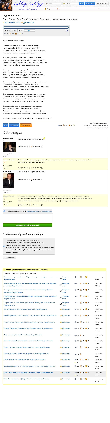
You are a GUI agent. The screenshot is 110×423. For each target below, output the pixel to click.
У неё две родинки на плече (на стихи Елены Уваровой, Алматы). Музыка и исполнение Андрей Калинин (28, 291)
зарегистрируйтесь (33, 211)
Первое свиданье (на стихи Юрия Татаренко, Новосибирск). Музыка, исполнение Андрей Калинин (30, 297)
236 (78, 359)
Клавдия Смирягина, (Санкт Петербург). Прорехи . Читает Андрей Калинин (28, 328)
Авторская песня (65, 278)
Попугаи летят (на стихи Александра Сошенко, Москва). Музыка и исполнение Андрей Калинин (29, 304)
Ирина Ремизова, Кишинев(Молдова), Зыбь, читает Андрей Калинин (26, 379)
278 (7, 33)
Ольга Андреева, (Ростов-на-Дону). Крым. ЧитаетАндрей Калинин (25, 309)
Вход (81, 3)
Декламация (28, 23)
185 (78, 315)
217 (78, 322)
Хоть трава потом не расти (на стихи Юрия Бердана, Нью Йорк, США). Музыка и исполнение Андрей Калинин (30, 285)
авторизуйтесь (47, 211)
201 (78, 290)
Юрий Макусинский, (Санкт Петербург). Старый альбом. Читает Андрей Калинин (30, 315)
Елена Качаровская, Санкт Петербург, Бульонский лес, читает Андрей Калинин (29, 366)
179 (78, 277)
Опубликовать (9, 257)
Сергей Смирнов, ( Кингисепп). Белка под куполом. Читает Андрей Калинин (28, 341)
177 (78, 354)
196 (78, 296)
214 (78, 341)
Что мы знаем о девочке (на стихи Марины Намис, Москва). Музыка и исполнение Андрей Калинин (30, 278)
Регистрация (90, 3)
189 (78, 335)
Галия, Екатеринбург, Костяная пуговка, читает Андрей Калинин (24, 359)
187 (78, 328)
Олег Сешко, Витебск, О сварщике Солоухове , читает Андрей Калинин (28, 372)
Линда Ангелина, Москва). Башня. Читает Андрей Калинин (23, 335)
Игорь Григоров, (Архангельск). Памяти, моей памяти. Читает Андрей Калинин (29, 322)
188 (78, 283)
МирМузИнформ (102, 3)
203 (78, 379)
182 (78, 302)
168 (78, 309)
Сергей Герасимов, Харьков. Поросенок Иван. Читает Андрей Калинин (27, 347)
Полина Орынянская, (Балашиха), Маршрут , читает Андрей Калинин (26, 354)
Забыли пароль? (103, 9)
